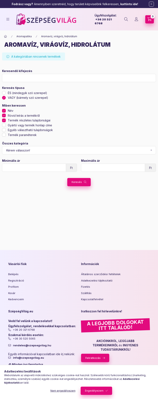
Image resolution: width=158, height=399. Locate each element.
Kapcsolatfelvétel (92, 299)
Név (10, 110)
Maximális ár (90, 160)
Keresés (77, 182)
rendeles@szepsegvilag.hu (32, 345)
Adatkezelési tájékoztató (97, 280)
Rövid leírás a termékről (24, 115)
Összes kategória (15, 143)
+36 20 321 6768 (24, 329)
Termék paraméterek (22, 135)
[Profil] (136, 19)
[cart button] (149, 19)
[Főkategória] (5, 36)
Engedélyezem (94, 390)
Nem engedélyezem (63, 390)
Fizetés (85, 286)
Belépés (13, 274)
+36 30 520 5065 (24, 338)
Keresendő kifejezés (17, 71)
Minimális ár (11, 160)
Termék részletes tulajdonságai (29, 120)
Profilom (13, 286)
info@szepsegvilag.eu (28, 357)
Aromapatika (24, 36)
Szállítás (86, 293)
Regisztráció (16, 280)
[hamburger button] (8, 19)
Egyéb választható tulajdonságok (30, 130)
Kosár (11, 293)
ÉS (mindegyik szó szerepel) (27, 93)
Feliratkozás (93, 357)
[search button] (126, 19)
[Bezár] (151, 4)
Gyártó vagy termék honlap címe (30, 125)
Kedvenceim (16, 299)
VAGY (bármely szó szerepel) (28, 97)
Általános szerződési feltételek (101, 274)
